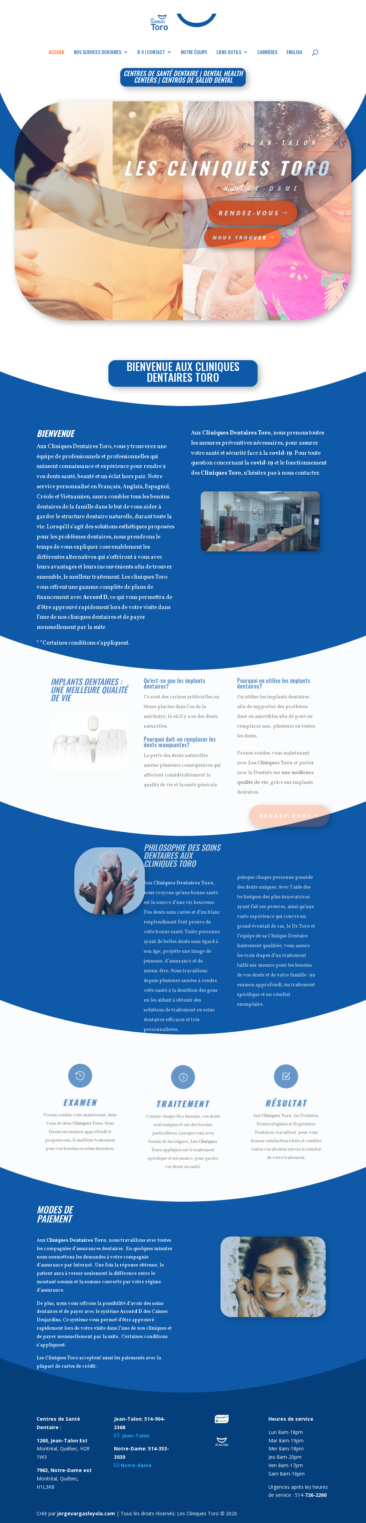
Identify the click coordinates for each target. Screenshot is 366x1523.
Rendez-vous (212, 213)
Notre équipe (194, 52)
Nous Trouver (208, 237)
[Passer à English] (294, 56)
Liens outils (228, 52)
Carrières (267, 52)
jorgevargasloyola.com (86, 1513)
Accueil (57, 52)
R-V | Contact (151, 52)
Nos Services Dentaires (97, 52)
